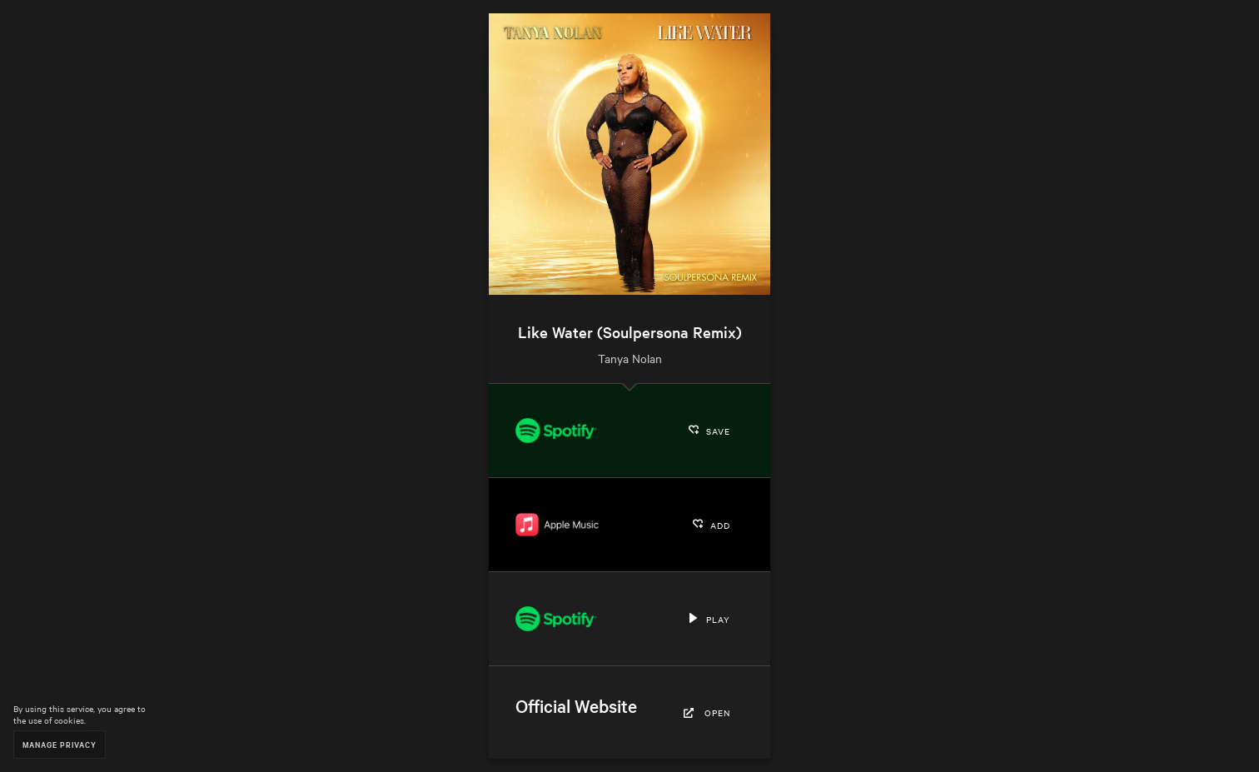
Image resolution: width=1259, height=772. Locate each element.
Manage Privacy (59, 744)
